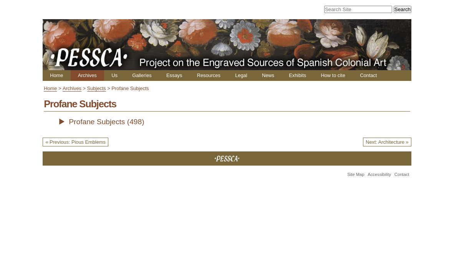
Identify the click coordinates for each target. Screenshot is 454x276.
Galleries (142, 75)
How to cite (333, 75)
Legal (241, 75)
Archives (87, 75)
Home (56, 75)
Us (114, 75)
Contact (368, 75)
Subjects (96, 88)
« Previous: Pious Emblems (75, 142)
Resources (208, 75)
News (268, 75)
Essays (174, 75)
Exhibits (297, 75)
